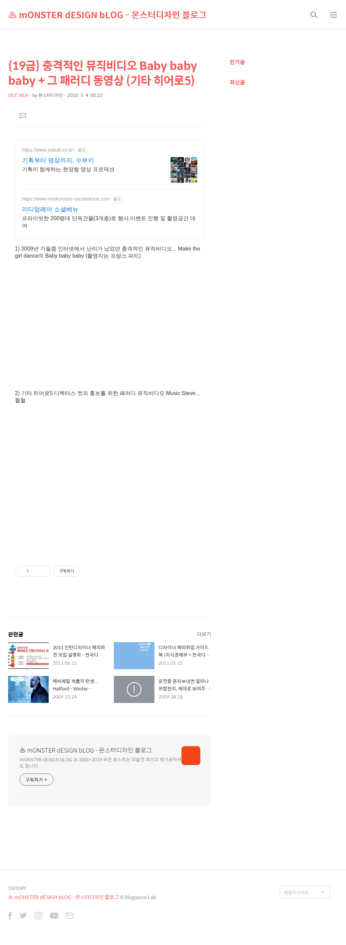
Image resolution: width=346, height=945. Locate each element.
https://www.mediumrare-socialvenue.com (65, 199)
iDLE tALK (18, 95)
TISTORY (17, 888)
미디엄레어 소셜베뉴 (50, 209)
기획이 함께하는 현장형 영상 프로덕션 (68, 169)
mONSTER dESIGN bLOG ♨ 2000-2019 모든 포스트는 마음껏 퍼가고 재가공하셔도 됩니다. (100, 762)
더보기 (204, 634)
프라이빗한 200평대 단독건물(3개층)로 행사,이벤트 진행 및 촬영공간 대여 (109, 222)
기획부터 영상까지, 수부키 (58, 160)
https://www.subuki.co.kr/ (48, 150)
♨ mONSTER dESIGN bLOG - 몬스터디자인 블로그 (107, 14)
